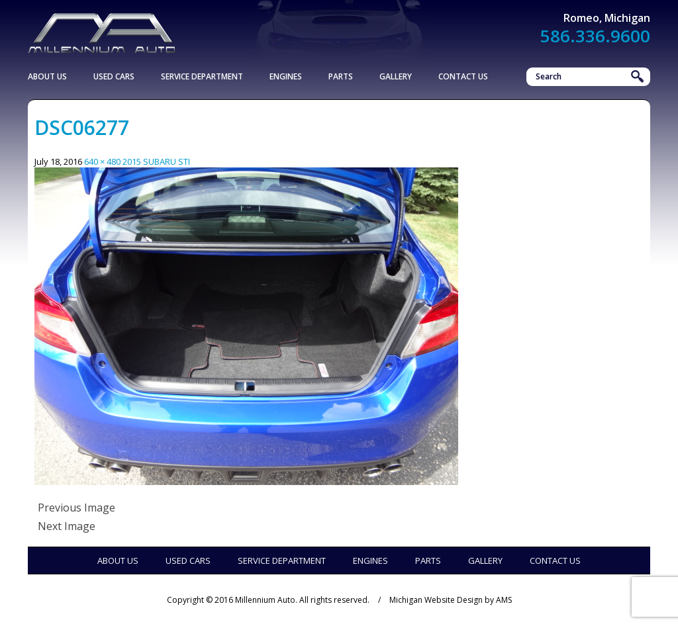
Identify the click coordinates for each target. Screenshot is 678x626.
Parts (340, 76)
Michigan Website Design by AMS (450, 599)
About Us (47, 76)
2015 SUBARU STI (156, 161)
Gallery (395, 76)
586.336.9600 (595, 36)
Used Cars (113, 76)
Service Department (202, 76)
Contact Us (463, 76)
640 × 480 (102, 161)
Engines (285, 76)
